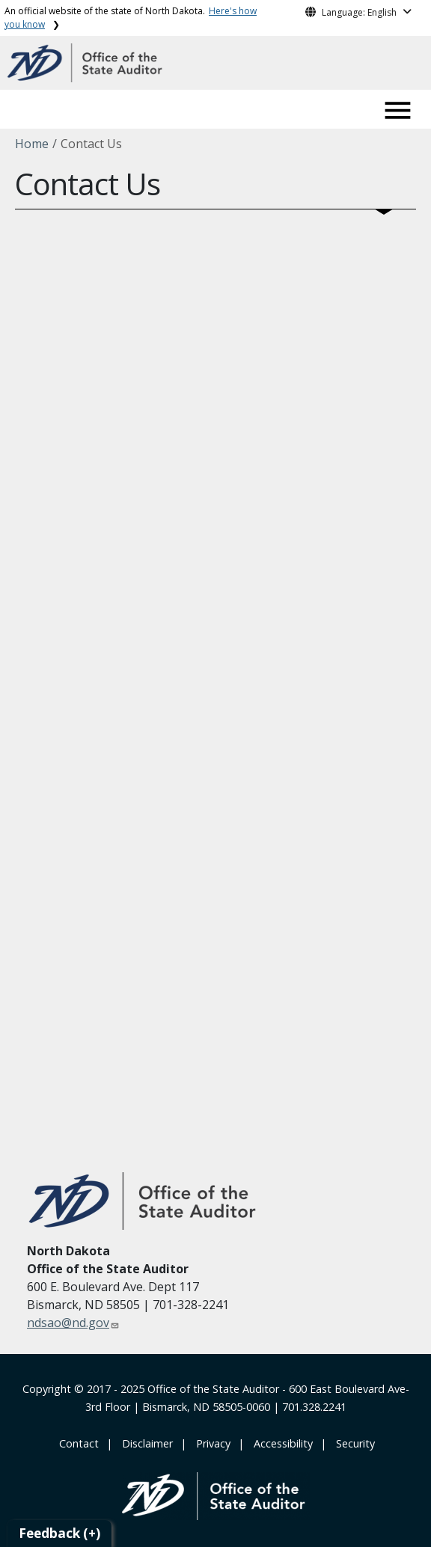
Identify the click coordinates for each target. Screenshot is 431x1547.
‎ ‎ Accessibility (280, 1443)
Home (32, 143)
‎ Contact (77, 1443)
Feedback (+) (59, 1533)
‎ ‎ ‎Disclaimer (144, 1443)
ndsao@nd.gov (68, 1322)
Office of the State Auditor (213, 1389)
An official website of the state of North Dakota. (130, 17)
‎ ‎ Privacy (210, 1443)
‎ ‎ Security (352, 1443)
